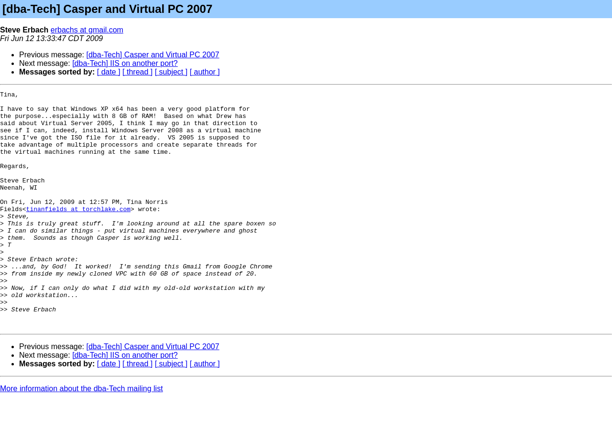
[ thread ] (137, 72)
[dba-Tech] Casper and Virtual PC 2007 (153, 55)
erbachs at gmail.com (87, 30)
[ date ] (108, 72)
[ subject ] (171, 72)
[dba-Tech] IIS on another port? (125, 63)
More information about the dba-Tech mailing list (81, 436)
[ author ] (205, 72)
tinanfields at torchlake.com (78, 233)
